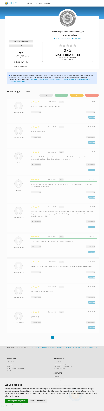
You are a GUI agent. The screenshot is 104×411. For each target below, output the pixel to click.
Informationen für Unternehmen (63, 366)
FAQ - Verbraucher (12, 371)
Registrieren (10, 366)
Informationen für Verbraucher (15, 368)
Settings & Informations (37, 401)
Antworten (92, 117)
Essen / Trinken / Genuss (62, 39)
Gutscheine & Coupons (13, 362)
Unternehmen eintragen (60, 364)
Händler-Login (57, 362)
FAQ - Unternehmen (59, 368)
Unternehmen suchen (43, 3)
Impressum (8, 405)
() (91, 112)
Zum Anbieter (21, 46)
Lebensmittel (76, 39)
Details (61, 102)
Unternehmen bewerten (21, 41)
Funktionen (29, 3)
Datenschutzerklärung (18, 405)
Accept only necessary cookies (16, 401)
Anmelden (9, 364)
